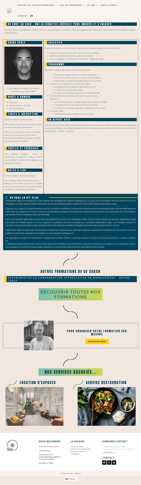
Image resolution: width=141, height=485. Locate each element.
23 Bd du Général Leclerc (48, 446)
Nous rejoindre (50, 441)
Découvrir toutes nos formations (70, 294)
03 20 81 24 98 (47, 454)
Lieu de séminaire (72, 5)
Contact (23, 16)
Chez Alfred (110, 5)
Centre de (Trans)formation (37, 5)
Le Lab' (92, 5)
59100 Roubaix (44, 450)
